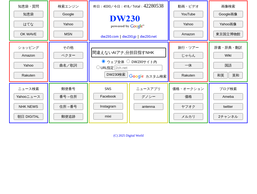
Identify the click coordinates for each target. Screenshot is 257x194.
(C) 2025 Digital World (129, 135)
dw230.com (110, 36)
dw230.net (148, 36)
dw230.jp (129, 36)
